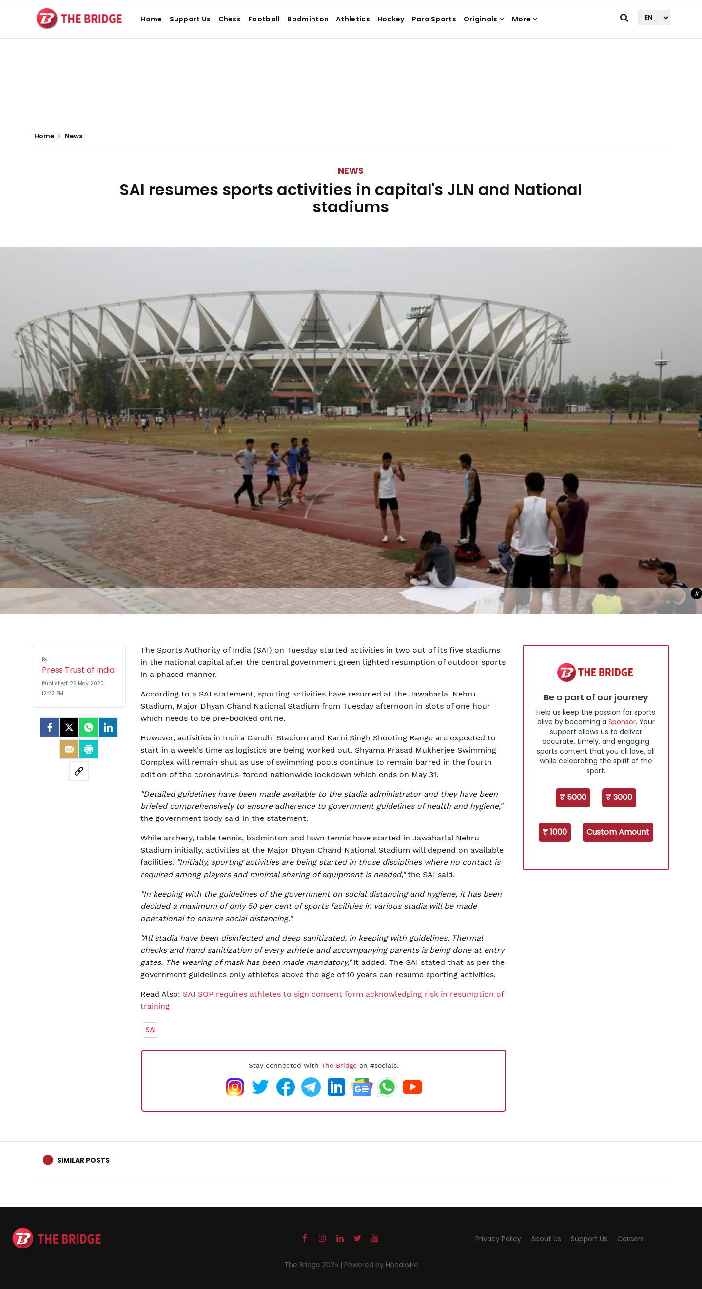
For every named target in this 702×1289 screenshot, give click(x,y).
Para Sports (434, 19)
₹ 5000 (573, 797)
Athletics (353, 19)
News (351, 170)
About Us (546, 1239)
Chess (229, 19)
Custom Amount (617, 832)
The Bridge (339, 1065)
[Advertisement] (351, 92)
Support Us (190, 19)
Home (151, 19)
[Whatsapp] (88, 727)
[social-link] (79, 771)
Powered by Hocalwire (381, 1264)
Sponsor (622, 722)
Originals (484, 19)
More (525, 19)
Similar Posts (83, 1160)
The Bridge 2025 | (314, 1264)
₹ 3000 (619, 797)
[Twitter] (69, 727)
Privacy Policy (498, 1239)
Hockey (391, 19)
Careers (630, 1239)
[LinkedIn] (108, 727)
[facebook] (49, 727)
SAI (151, 1030)
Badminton (308, 19)
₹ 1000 (555, 832)
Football (264, 19)
